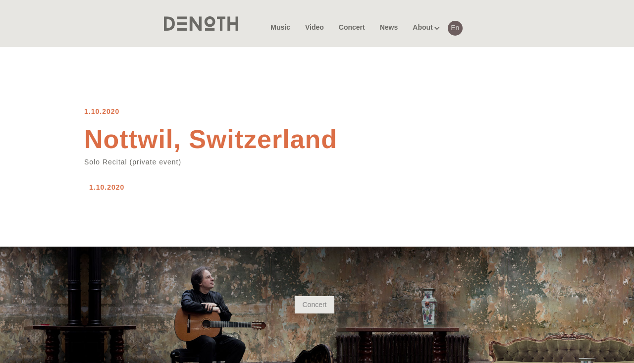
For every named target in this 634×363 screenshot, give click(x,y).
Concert (314, 305)
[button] (422, 23)
